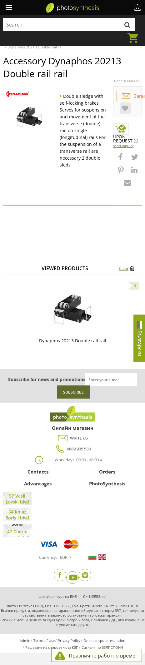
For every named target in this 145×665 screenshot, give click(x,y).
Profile (137, 7)
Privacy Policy (69, 640)
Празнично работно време (102, 655)
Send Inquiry (123, 145)
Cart (135, 34)
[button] (121, 160)
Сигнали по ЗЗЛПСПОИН (102, 647)
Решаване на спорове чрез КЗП (51, 647)
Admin (25, 640)
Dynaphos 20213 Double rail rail (72, 341)
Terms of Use (44, 640)
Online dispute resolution (104, 640)
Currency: (48, 557)
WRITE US (73, 438)
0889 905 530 (72, 449)
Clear (123, 268)
